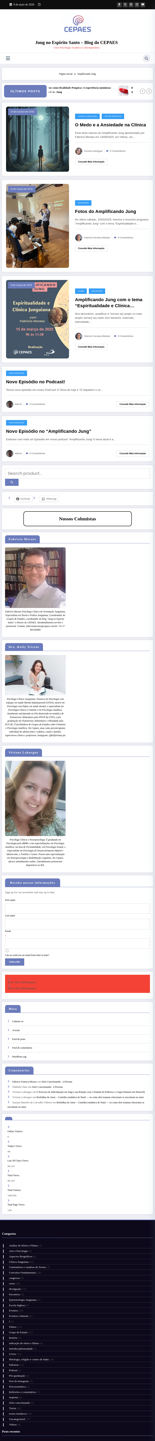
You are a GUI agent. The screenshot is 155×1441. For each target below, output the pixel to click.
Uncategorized (16, 373)
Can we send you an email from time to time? (27, 943)
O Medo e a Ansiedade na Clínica (110, 124)
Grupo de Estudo (16, 1294)
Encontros (83, 202)
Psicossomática (15, 1339)
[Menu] (8, 58)
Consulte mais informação (91, 161)
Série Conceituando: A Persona (56, 1066)
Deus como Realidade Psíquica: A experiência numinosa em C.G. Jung (86, 89)
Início (14, 1425)
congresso (12, 1248)
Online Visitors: (15, 1112)
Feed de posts (18, 1025)
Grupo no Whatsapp (109, 1425)
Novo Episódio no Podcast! (35, 381)
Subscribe (12, 949)
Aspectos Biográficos (19, 1230)
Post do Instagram (17, 1335)
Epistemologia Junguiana (21, 1267)
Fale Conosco (75, 1429)
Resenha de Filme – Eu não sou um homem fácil (34, 1394)
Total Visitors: (14, 1167)
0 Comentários (118, 150)
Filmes (11, 1289)
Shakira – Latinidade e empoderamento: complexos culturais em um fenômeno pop (53, 1389)
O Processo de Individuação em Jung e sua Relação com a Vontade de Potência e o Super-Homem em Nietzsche (90, 1075)
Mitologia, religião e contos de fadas (27, 1317)
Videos (11, 1371)
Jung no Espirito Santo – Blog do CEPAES (76, 42)
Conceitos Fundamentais (20, 1244)
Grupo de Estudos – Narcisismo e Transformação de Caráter (40, 1403)
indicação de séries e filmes (22, 1303)
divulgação (13, 1257)
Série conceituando (17, 1353)
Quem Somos (45, 1425)
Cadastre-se (17, 1007)
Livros (10, 1312)
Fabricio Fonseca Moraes (97, 237)
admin (18, 403)
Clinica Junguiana (87, 116)
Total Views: (13, 1153)
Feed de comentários (22, 1033)
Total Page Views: (16, 1181)
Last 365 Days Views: (18, 1139)
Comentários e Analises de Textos (25, 1239)
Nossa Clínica (28, 1425)
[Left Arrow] (142, 91)
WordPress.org (19, 1042)
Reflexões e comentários (20, 1344)
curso (81, 291)
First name (10, 896)
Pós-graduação (15, 1330)
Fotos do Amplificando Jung (105, 211)
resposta (11, 1349)
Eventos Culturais (17, 1280)
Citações (79, 1425)
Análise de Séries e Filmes (21, 1221)
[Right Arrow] (149, 91)
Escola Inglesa (15, 1271)
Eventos (11, 1276)
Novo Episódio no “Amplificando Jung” (48, 430)
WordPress (75, 1435)
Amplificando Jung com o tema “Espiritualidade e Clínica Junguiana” (108, 303)
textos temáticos (113, 116)
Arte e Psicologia (16, 1225)
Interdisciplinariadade (19, 1308)
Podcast (11, 1326)
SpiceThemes (108, 1435)
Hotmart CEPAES (130, 1425)
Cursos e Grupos (64, 1425)
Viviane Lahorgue (93, 150)
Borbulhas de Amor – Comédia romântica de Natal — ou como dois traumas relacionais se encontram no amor (89, 1079)
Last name (10, 909)
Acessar (16, 1016)
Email (8, 922)
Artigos (92, 1425)
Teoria (10, 1358)
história (11, 1299)
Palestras (12, 1321)
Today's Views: (15, 1126)
